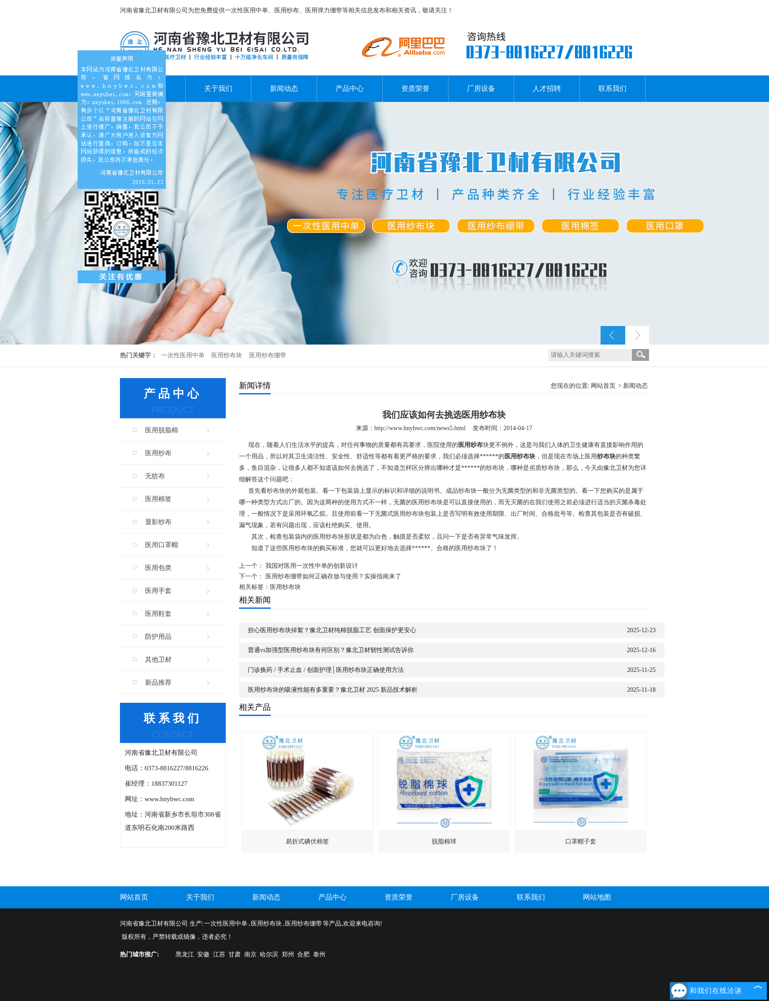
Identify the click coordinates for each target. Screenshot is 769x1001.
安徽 (203, 954)
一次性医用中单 (183, 355)
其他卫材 (158, 659)
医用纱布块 (227, 355)
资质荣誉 (415, 88)
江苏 (219, 954)
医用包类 (158, 567)
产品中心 (350, 88)
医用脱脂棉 (161, 430)
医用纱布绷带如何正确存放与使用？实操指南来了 (333, 576)
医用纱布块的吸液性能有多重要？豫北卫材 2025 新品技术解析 (333, 689)
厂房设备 (481, 88)
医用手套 (158, 590)
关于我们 (218, 88)
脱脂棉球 (444, 841)
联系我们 (612, 88)
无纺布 (155, 476)
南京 (250, 954)
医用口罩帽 (161, 544)
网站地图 (597, 897)
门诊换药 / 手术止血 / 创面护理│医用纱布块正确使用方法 (326, 670)
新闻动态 (284, 88)
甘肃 (234, 954)
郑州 (288, 954)
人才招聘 (547, 88)
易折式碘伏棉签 (307, 841)
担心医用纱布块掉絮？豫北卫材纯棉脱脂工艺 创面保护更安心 (332, 630)
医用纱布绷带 (267, 355)
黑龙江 (184, 954)
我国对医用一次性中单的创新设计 (311, 565)
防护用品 (158, 636)
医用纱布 (158, 453)
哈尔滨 (269, 954)
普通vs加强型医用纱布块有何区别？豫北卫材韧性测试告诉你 (331, 650)
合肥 (303, 954)
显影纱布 (158, 521)
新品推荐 (158, 682)
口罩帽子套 (580, 841)
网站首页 (603, 385)
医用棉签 (158, 498)
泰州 (319, 954)
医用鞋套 (158, 613)
